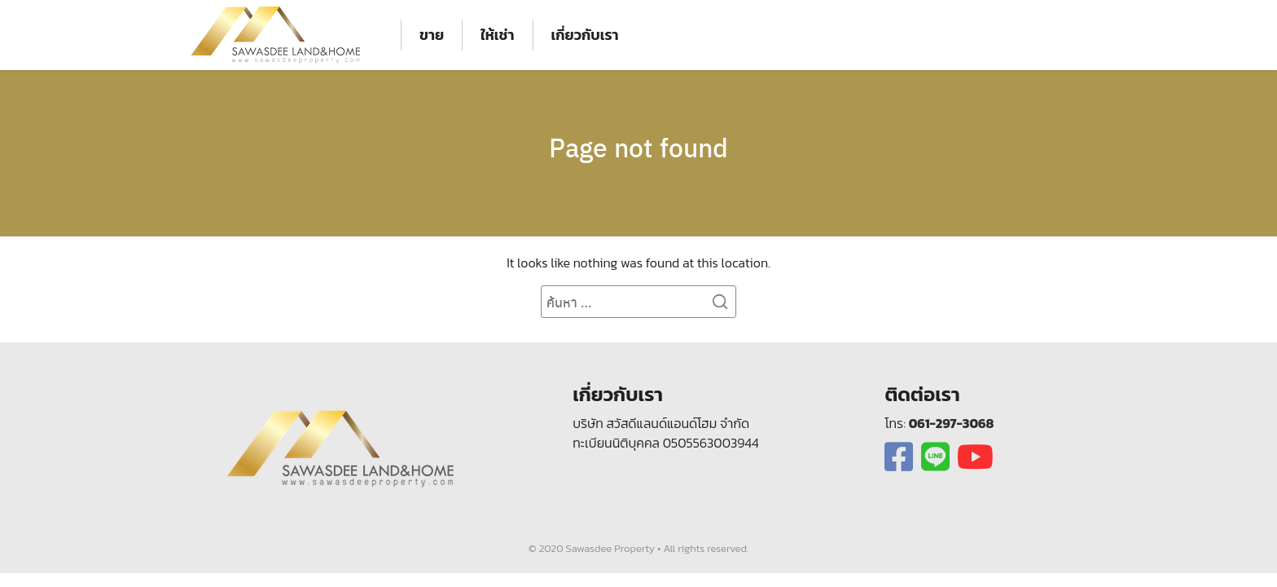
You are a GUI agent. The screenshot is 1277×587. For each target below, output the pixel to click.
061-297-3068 (951, 423)
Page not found (638, 147)
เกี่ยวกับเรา (585, 35)
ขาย (431, 35)
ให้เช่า (497, 35)
